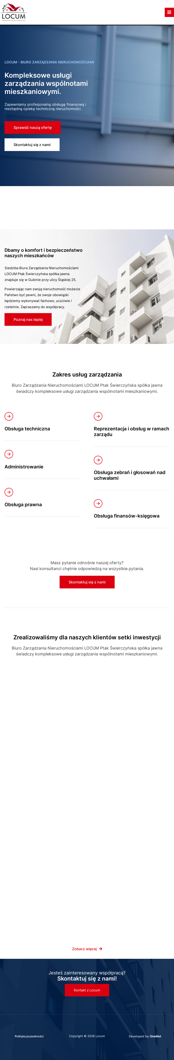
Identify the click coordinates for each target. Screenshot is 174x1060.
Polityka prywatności (29, 1036)
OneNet (155, 1036)
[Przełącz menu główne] (169, 16)
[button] (87, 990)
